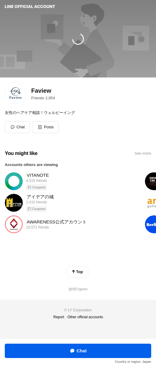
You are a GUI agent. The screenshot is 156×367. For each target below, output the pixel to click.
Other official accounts (85, 317)
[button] (45, 127)
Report (58, 317)
